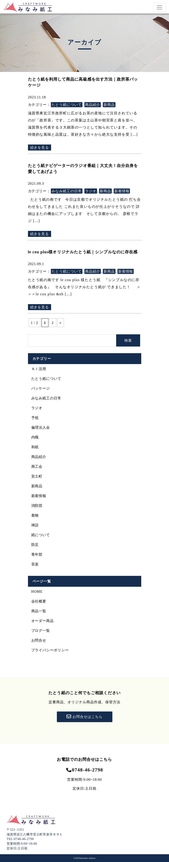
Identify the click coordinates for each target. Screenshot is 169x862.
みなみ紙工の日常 (67, 191)
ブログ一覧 (40, 630)
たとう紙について (67, 105)
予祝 (35, 418)
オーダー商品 (42, 621)
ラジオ (90, 191)
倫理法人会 (40, 427)
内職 (35, 437)
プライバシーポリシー (50, 650)
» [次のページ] (61, 323)
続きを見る (39, 147)
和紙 (35, 447)
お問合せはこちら (84, 717)
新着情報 (121, 191)
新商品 (109, 105)
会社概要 (38, 601)
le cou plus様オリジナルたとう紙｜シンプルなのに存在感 (83, 252)
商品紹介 (92, 105)
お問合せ (38, 640)
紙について (40, 535)
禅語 (35, 525)
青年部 (37, 554)
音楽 (35, 564)
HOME (37, 591)
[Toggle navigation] (159, 7)
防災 (35, 545)
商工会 (37, 466)
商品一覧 (38, 611)
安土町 (37, 476)
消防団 (37, 505)
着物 (35, 515)
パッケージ (40, 388)
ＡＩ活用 (38, 369)
